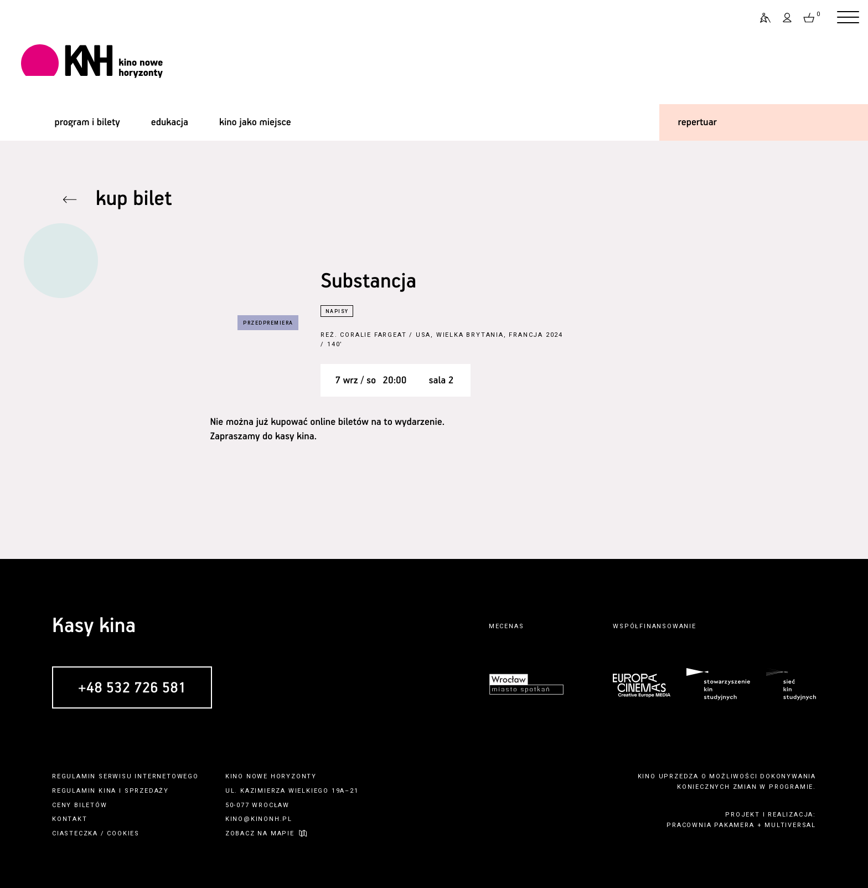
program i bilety (87, 122)
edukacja (169, 122)
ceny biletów (79, 805)
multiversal (790, 825)
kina (107, 790)
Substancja (368, 282)
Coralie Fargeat (373, 334)
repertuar (697, 122)
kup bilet (134, 199)
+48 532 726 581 (132, 688)
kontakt (69, 819)
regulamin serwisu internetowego (125, 776)
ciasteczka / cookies (96, 833)
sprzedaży (147, 790)
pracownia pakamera (710, 825)
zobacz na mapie (259, 833)
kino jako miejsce (255, 122)
